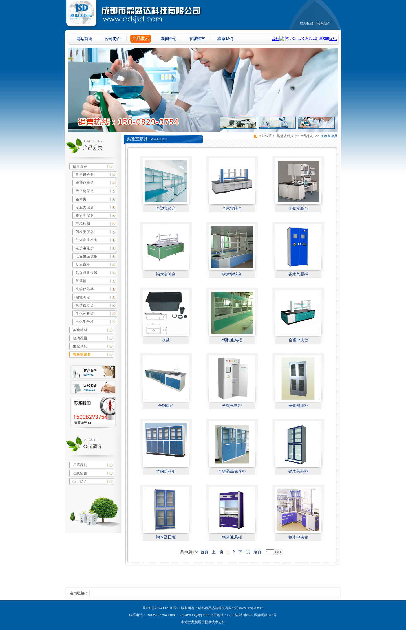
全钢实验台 (298, 208)
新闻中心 (169, 38)
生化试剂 (80, 346)
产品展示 (140, 38)
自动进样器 (85, 175)
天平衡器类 (85, 191)
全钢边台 (166, 405)
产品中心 (307, 136)
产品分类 (92, 147)
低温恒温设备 (87, 256)
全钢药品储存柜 (232, 471)
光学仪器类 (85, 289)
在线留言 (197, 38)
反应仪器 (83, 264)
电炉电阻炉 (85, 248)
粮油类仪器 (85, 215)
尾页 (257, 552)
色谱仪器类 (85, 305)
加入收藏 (306, 23)
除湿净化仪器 (87, 273)
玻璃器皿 (80, 338)
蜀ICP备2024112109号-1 (161, 608)
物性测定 (83, 297)
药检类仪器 (85, 232)
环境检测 (83, 224)
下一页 (244, 552)
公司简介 (112, 38)
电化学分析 (85, 322)
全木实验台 (232, 208)
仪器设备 (80, 166)
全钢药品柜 (166, 471)
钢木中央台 (298, 537)
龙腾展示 (198, 622)
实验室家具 (82, 354)
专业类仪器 (85, 207)
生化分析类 (85, 314)
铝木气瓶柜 (298, 274)
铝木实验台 (166, 274)
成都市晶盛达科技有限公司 (218, 608)
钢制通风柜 (232, 340)
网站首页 (84, 38)
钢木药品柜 (298, 471)
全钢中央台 (298, 340)
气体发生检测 (87, 240)
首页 (204, 552)
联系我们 (323, 23)
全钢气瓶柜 (232, 405)
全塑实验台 (166, 208)
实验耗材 (80, 330)
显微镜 (81, 281)
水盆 (166, 340)
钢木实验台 (232, 274)
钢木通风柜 (232, 537)
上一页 (218, 552)
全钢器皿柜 (298, 405)
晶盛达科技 (285, 136)
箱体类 (81, 199)
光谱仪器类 (85, 183)
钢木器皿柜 (166, 537)
